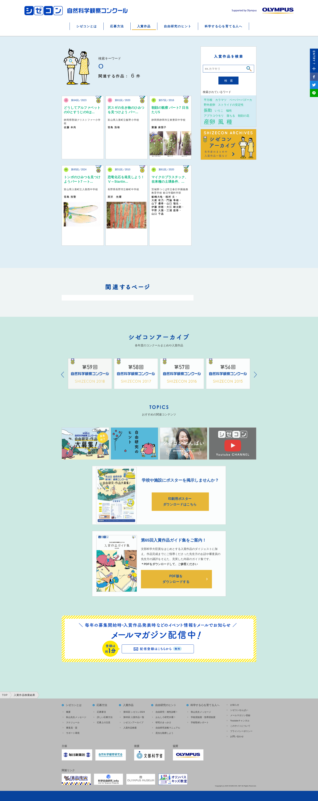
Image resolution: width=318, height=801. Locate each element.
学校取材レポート (200, 722)
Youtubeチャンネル (239, 720)
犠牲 (229, 110)
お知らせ (234, 704)
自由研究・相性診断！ (167, 711)
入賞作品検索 (130, 727)
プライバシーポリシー (241, 731)
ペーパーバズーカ (240, 99)
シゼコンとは (86, 26)
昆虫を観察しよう (164, 732)
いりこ (219, 110)
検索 (230, 80)
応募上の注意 (103, 722)
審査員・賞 (71, 727)
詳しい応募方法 (105, 717)
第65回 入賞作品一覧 (133, 717)
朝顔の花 (243, 115)
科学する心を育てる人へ (223, 26)
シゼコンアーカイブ (133, 722)
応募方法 (117, 26)
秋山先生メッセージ (76, 717)
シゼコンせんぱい (239, 709)
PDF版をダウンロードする (176, 586)
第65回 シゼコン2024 (134, 711)
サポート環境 (73, 732)
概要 (68, 711)
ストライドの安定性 (231, 104)
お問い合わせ (237, 736)
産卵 (209, 122)
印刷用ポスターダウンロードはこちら (180, 508)
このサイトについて (240, 725)
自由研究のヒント (177, 26)
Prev (62, 381)
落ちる (231, 115)
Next (255, 381)
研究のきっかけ (163, 722)
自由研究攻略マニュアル (168, 727)
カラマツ (221, 99)
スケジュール (73, 722)
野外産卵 (209, 104)
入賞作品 (144, 26)
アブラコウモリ (214, 115)
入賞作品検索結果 (24, 694)
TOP (5, 694)
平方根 (208, 99)
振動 (208, 110)
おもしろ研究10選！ (166, 717)
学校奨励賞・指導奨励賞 (203, 717)
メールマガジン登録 (240, 715)
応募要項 (101, 711)
